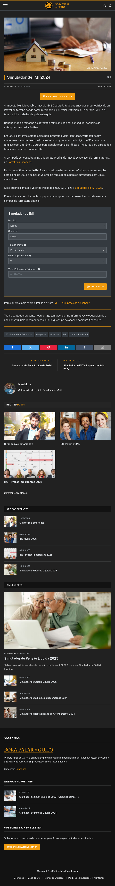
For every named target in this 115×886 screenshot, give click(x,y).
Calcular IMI (95, 286)
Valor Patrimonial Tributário (24, 269)
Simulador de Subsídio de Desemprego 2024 (43, 698)
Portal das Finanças (19, 162)
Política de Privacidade (79, 878)
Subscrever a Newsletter (22, 847)
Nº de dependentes (19, 255)
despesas (41, 334)
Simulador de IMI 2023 (88, 187)
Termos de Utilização (54, 878)
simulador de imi (79, 334)
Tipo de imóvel (17, 245)
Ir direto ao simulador (57, 96)
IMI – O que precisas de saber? (72, 303)
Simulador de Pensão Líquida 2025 (38, 570)
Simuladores (104, 86)
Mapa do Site (34, 878)
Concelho (13, 231)
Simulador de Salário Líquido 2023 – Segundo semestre (49, 797)
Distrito (12, 220)
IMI (64, 334)
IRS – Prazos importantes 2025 (23, 481)
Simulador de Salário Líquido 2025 (38, 682)
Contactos (99, 878)
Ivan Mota (11, 86)
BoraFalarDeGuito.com (66, 871)
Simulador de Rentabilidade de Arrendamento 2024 (47, 714)
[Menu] (5, 6)
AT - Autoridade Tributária (19, 334)
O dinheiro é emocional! (18, 444)
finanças (54, 334)
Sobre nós (21, 769)
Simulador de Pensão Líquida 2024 (32, 365)
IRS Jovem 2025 (70, 444)
